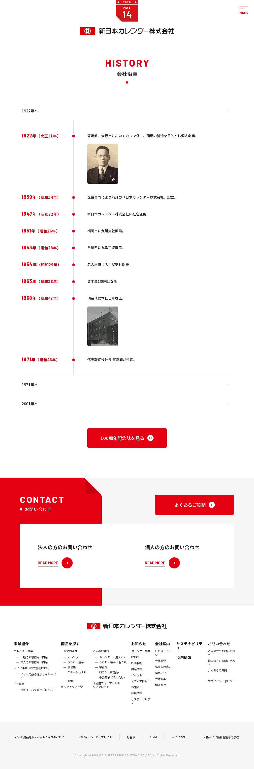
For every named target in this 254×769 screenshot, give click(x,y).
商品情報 (136, 674)
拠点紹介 (160, 678)
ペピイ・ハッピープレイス (36, 695)
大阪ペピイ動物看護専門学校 (221, 740)
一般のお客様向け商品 (34, 662)
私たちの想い (163, 671)
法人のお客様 (101, 656)
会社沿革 (160, 684)
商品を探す (70, 649)
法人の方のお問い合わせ (221, 658)
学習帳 (71, 672)
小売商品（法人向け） (113, 682)
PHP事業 (19, 689)
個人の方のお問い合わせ (221, 667)
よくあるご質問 (217, 675)
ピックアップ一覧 (72, 692)
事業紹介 (21, 649)
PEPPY (134, 662)
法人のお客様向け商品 (34, 667)
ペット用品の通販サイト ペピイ (38, 681)
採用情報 (136, 698)
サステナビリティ (140, 706)
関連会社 (160, 690)
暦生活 (131, 740)
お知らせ (138, 649)
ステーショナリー (77, 679)
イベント (136, 680)
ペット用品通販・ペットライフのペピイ (39, 740)
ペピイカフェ (180, 740)
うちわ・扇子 (75, 667)
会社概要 (160, 665)
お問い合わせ (219, 649)
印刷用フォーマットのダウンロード (106, 690)
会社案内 (162, 649)
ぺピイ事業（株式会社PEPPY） (32, 673)
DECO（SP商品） (110, 677)
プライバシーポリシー (221, 686)
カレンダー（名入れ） (113, 662)
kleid (70, 686)
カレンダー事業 (23, 656)
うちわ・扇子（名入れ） (114, 667)
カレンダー (74, 662)
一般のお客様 (69, 656)
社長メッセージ (163, 658)
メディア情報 (139, 686)
